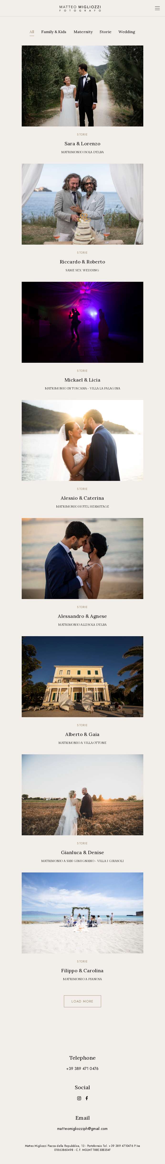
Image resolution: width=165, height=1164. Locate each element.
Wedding (127, 31)
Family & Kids (53, 31)
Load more (82, 1001)
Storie (105, 31)
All (32, 31)
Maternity (83, 31)
